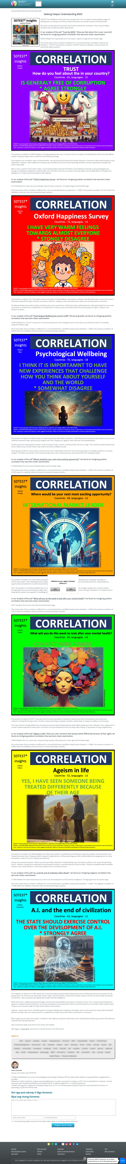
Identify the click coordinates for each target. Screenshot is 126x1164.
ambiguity (47, 1048)
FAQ (106, 1149)
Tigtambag (89, 1149)
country (85, 1048)
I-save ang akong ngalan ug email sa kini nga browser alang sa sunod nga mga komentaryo (46, 1121)
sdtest (123, 1160)
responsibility (82, 1041)
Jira (44, 1045)
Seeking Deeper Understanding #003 (31, 11)
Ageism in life (39, 733)
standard (71, 1052)
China (82, 1045)
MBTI (53, 1052)
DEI (78, 1052)
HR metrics (61, 1052)
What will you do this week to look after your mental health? (59, 598)
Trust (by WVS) (69, 32)
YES (55, 589)
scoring (100, 1052)
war (110, 1045)
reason (92, 1048)
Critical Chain (101, 1041)
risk (93, 1052)
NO (71, 589)
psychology (44, 1052)
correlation (86, 1052)
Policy (89, 1045)
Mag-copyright (41, 1149)
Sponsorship (90, 1151)
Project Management (21, 1045)
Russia (104, 1045)
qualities (36, 1041)
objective (109, 1048)
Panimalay (14, 11)
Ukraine (96, 1045)
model (107, 1052)
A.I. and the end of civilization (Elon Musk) (51, 873)
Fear (21, 1041)
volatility (17, 1048)
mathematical (33, 1052)
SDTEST (22, 1)
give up (100, 1048)
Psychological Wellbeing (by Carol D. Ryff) (51, 316)
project (44, 1041)
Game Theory (55, 1056)
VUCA (55, 1048)
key (17, 1052)
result (23, 1052)
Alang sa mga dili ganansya (66, 1151)
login (17, 1029)
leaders (59, 1045)
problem (76, 1048)
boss (66, 1045)
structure (65, 1041)
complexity (37, 1048)
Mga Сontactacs (110, 1151)
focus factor (36, 1045)
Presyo (39, 1154)
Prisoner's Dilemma (69, 1056)
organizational (55, 1041)
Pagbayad (60, 1149)
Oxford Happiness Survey (44, 179)
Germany (74, 1045)
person (28, 1041)
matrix (92, 1041)
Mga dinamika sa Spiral (18, 1151)
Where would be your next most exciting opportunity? (56, 459)
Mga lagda (14, 1154)
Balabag (19, 11)
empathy (51, 1045)
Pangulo (13, 1149)
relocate (63, 1048)
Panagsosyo (61, 1154)
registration (25, 1029)
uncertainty (27, 1048)
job (69, 1048)
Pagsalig (39, 1151)
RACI (73, 1041)
